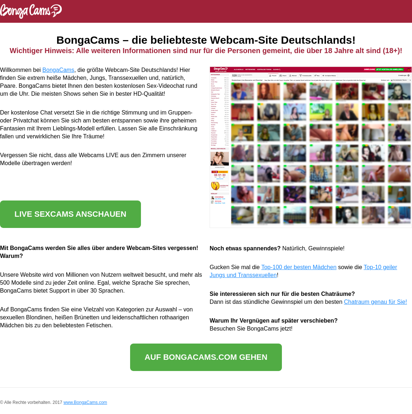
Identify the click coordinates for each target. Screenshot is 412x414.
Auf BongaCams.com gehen (206, 357)
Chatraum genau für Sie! (375, 302)
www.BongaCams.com (85, 402)
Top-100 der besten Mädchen (298, 267)
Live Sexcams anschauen (70, 214)
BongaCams (58, 70)
